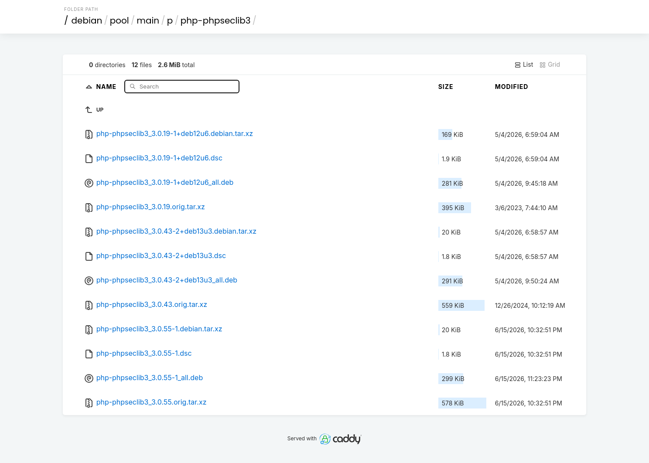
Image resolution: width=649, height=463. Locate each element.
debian (87, 20)
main (148, 20)
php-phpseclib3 (216, 20)
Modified (512, 86)
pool (119, 20)
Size (446, 86)
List (523, 64)
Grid (549, 64)
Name (107, 86)
